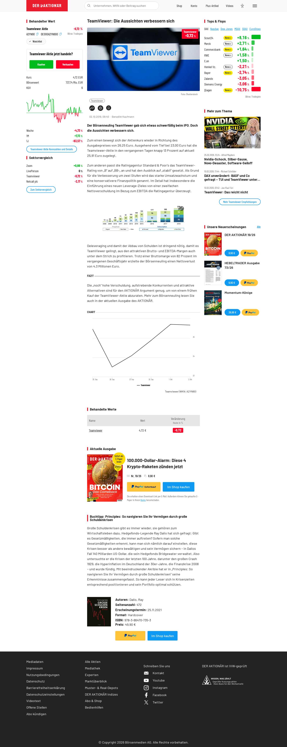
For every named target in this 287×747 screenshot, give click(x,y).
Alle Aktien (92, 662)
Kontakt (154, 673)
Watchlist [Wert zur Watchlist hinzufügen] (37, 41)
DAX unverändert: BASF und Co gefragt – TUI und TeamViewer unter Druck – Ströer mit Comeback (230, 177)
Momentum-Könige (238, 293)
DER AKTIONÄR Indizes (101, 694)
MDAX (237, 29)
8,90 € (232, 253)
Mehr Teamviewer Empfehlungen (240, 201)
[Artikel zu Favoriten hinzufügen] (108, 107)
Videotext (33, 701)
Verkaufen (67, 64)
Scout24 (208, 38)
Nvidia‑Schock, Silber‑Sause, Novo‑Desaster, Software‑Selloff (228, 161)
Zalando (208, 78)
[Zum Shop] (179, 5)
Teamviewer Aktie (37, 29)
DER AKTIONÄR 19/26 (240, 235)
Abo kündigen (36, 714)
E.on (206, 61)
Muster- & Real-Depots (101, 688)
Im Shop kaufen (178, 487)
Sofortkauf (144, 486)
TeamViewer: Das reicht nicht (226, 192)
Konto (143, 499)
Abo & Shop (93, 701)
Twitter (153, 702)
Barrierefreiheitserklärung (45, 688)
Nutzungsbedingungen (42, 675)
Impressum (34, 668)
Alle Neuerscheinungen (254, 227)
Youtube (154, 680)
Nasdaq (214, 29)
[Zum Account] (194, 5)
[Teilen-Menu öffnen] (92, 108)
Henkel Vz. (210, 67)
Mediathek (92, 668)
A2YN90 (32, 33)
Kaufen (41, 64)
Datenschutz (35, 681)
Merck (207, 44)
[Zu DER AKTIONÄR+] (212, 5)
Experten (91, 675)
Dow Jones (227, 29)
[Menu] (254, 5)
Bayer (207, 73)
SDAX (245, 29)
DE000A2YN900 (51, 33)
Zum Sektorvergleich (41, 189)
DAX (206, 29)
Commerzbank (212, 49)
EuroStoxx (255, 29)
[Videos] (229, 5)
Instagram (155, 688)
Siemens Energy (213, 84)
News (228, 37)
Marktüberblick (96, 681)
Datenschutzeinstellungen (45, 694)
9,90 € (232, 282)
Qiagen (208, 90)
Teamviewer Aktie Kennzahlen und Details (51, 149)
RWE (206, 55)
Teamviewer (97, 100)
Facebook (155, 695)
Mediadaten (34, 662)
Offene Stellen (36, 707)
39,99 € (232, 312)
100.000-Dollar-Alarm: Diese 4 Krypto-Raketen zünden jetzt (156, 463)
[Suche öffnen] (88, 5)
